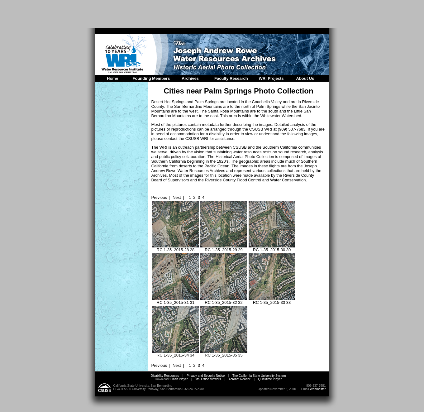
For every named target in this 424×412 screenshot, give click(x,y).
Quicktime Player (270, 379)
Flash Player (178, 379)
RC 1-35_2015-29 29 (223, 248)
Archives (190, 78)
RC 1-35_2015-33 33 (272, 300)
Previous (159, 197)
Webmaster (318, 389)
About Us (305, 78)
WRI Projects (271, 78)
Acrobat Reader (239, 379)
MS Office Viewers (208, 379)
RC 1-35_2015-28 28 (175, 248)
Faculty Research (231, 78)
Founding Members (151, 78)
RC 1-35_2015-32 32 (223, 300)
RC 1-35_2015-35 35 (223, 353)
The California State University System (259, 375)
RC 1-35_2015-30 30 (272, 248)
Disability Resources (165, 375)
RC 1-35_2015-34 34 (175, 353)
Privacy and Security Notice (206, 375)
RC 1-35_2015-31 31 (175, 300)
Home (112, 78)
